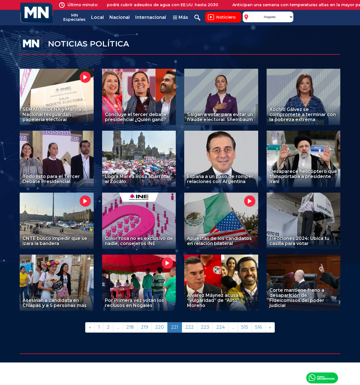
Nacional (119, 17)
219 (144, 327)
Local (97, 17)
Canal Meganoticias (322, 378)
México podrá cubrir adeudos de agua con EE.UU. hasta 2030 (157, 4)
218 (130, 327)
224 (220, 327)
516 (258, 327)
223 (205, 327)
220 (159, 327)
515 (244, 327)
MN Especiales (74, 17)
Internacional (150, 17)
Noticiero (226, 17)
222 (189, 327)
